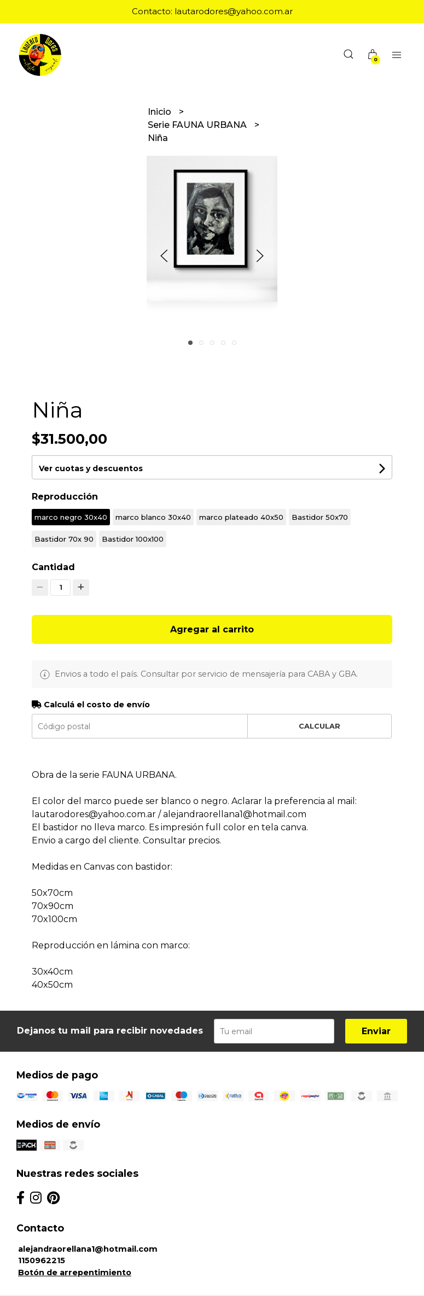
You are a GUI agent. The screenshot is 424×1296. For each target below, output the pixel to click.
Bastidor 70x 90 (64, 539)
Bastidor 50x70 (320, 517)
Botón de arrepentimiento (74, 1272)
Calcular (319, 726)
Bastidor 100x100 (133, 539)
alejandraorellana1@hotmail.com (88, 1249)
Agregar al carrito (212, 629)
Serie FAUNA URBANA (198, 125)
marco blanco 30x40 (153, 517)
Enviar (376, 1031)
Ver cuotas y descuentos (91, 468)
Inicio (160, 112)
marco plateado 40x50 (241, 517)
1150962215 (41, 1260)
